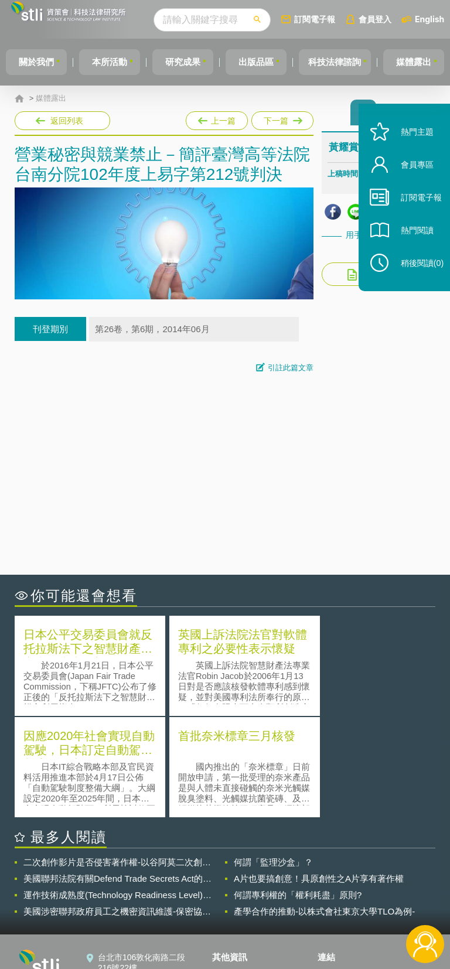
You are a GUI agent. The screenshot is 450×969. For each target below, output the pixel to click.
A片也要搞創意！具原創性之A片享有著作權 (319, 775)
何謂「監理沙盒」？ (273, 759)
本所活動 (114, 62)
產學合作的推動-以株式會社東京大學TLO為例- (324, 808)
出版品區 (268, 62)
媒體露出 (51, 98)
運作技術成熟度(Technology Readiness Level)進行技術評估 (117, 792)
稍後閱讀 (415, 279)
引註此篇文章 (290, 367)
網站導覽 (235, 921)
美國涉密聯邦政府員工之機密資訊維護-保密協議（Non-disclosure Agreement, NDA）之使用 (117, 808)
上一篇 (217, 118)
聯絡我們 (235, 904)
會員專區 (410, 181)
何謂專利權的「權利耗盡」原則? (298, 792)
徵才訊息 (235, 888)
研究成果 (191, 62)
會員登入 (396, 19)
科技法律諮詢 (351, 62)
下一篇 (281, 118)
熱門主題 (410, 148)
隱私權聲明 (239, 871)
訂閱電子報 (336, 19)
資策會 (337, 871)
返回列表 (66, 120)
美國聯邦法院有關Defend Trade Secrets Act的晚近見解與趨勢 (117, 775)
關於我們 (38, 62)
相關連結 (383, 871)
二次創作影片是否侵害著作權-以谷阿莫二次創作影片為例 (117, 759)
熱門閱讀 (410, 246)
